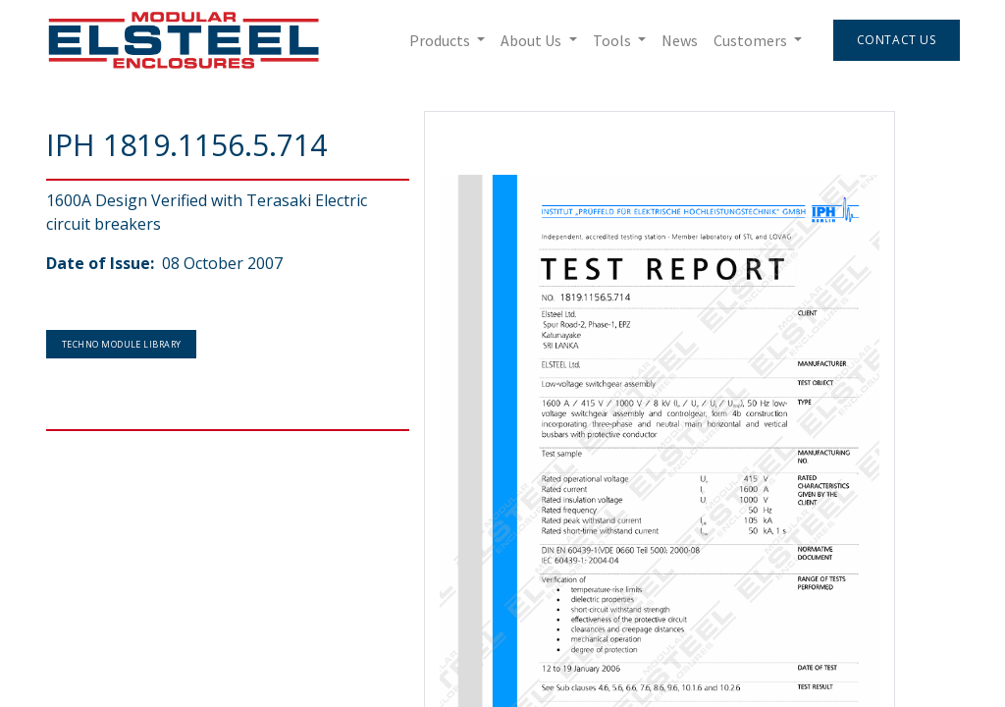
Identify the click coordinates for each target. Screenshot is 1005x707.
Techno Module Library (121, 344)
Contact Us (895, 39)
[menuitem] (679, 40)
